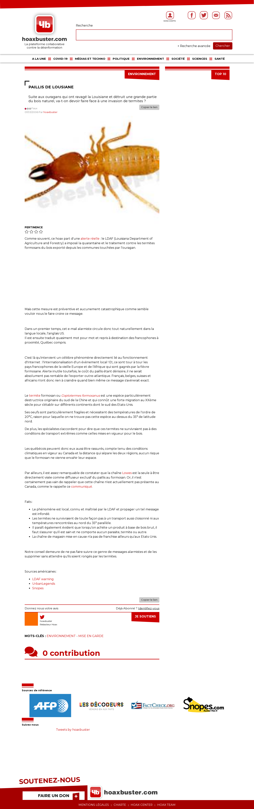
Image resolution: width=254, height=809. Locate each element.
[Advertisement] (92, 280)
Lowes (127, 473)
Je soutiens (145, 616)
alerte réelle (90, 238)
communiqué (81, 486)
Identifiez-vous (148, 608)
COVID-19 (60, 58)
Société (178, 58)
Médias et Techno (90, 58)
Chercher (222, 46)
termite (34, 395)
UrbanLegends (43, 583)
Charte (120, 805)
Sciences (199, 58)
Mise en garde (91, 636)
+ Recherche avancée (194, 46)
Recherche (84, 25)
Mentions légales (94, 805)
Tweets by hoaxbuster (73, 729)
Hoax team (166, 805)
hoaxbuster (50, 112)
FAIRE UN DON (53, 795)
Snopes (37, 588)
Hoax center (142, 805)
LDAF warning (43, 579)
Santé (220, 58)
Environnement (150, 58)
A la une (39, 58)
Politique (121, 58)
